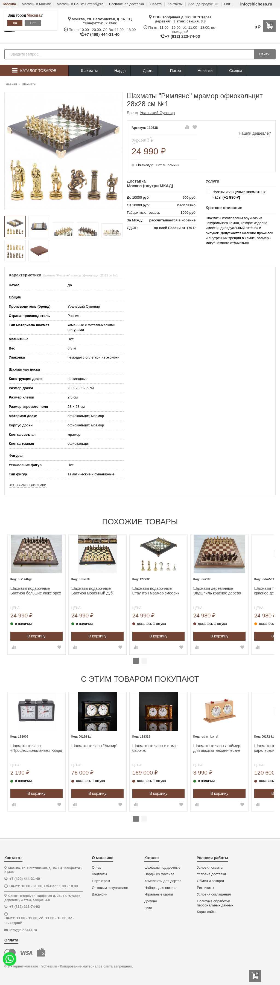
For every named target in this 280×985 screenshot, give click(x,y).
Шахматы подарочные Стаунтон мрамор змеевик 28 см (168, 591)
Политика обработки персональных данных (215, 903)
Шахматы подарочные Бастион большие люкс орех (48, 590)
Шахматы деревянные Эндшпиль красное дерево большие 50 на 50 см (229, 591)
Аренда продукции (203, 4)
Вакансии (99, 894)
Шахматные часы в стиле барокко (167, 748)
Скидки (231, 71)
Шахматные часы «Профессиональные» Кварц (49, 748)
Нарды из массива (159, 874)
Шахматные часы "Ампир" (107, 746)
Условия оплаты (210, 868)
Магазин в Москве (36, 4)
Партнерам (101, 881)
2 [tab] (144, 661)
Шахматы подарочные (162, 868)
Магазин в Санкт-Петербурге (80, 4)
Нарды (116, 70)
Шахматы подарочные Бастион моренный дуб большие (104, 591)
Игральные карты (158, 894)
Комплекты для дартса (162, 881)
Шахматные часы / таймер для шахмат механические (229, 748)
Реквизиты (205, 888)
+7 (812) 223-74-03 (182, 36)
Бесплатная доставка (126, 4)
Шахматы (85, 70)
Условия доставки (211, 874)
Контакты (174, 4)
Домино (150, 901)
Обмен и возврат (210, 881)
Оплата (156, 4)
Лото (148, 908)
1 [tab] (136, 661)
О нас (96, 868)
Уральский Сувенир (157, 113)
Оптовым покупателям (110, 888)
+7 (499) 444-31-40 (101, 34)
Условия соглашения (214, 894)
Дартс (144, 70)
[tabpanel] (48, 595)
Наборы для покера (160, 888)
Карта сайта (206, 912)
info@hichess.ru (256, 4)
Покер (171, 70)
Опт (227, 4)
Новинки (201, 70)
